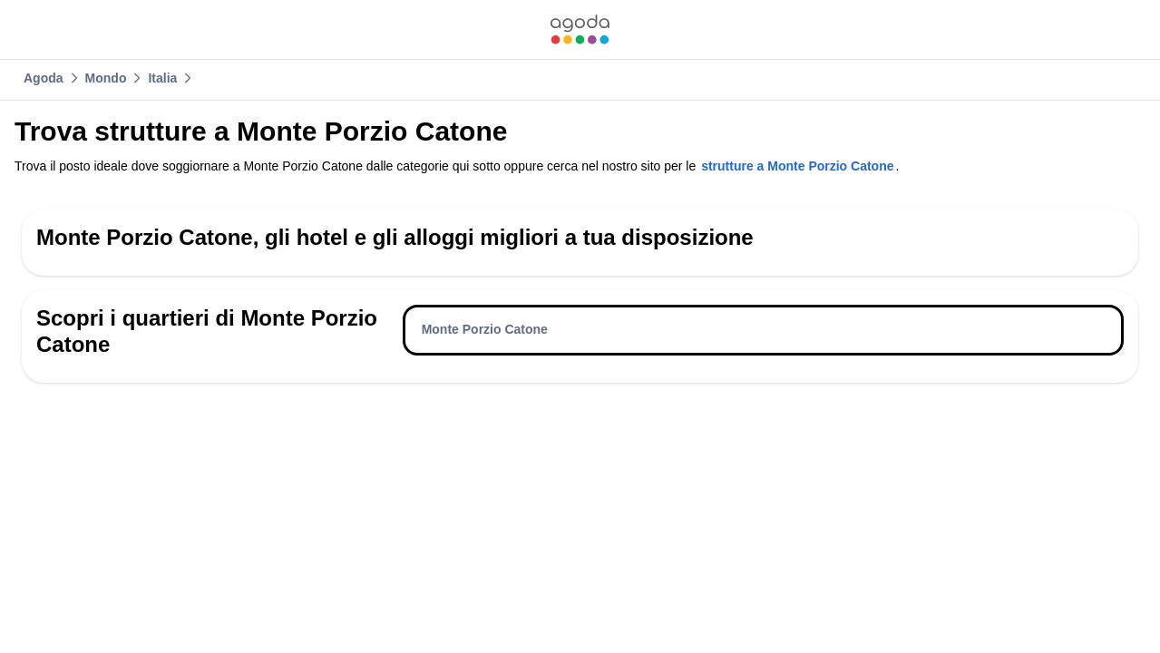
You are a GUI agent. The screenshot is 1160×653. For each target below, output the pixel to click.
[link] (580, 29)
